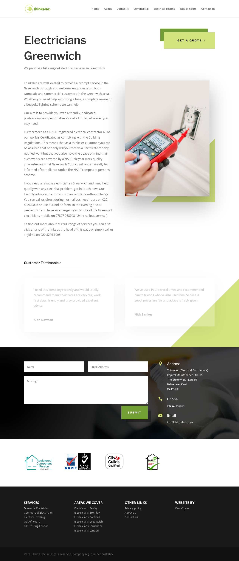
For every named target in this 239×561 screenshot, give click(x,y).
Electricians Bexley (85, 508)
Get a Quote (190, 40)
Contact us (208, 8)
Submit (135, 412)
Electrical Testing (164, 8)
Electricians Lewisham (88, 526)
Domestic (123, 8)
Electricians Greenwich (88, 521)
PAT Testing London (36, 526)
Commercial (141, 8)
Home (95, 8)
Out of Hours (32, 521)
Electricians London (86, 530)
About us (130, 512)
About (108, 8)
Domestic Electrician (36, 508)
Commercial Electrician (38, 512)
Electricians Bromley (87, 512)
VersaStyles (182, 508)
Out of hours (188, 8)
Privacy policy (133, 508)
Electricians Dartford (87, 517)
